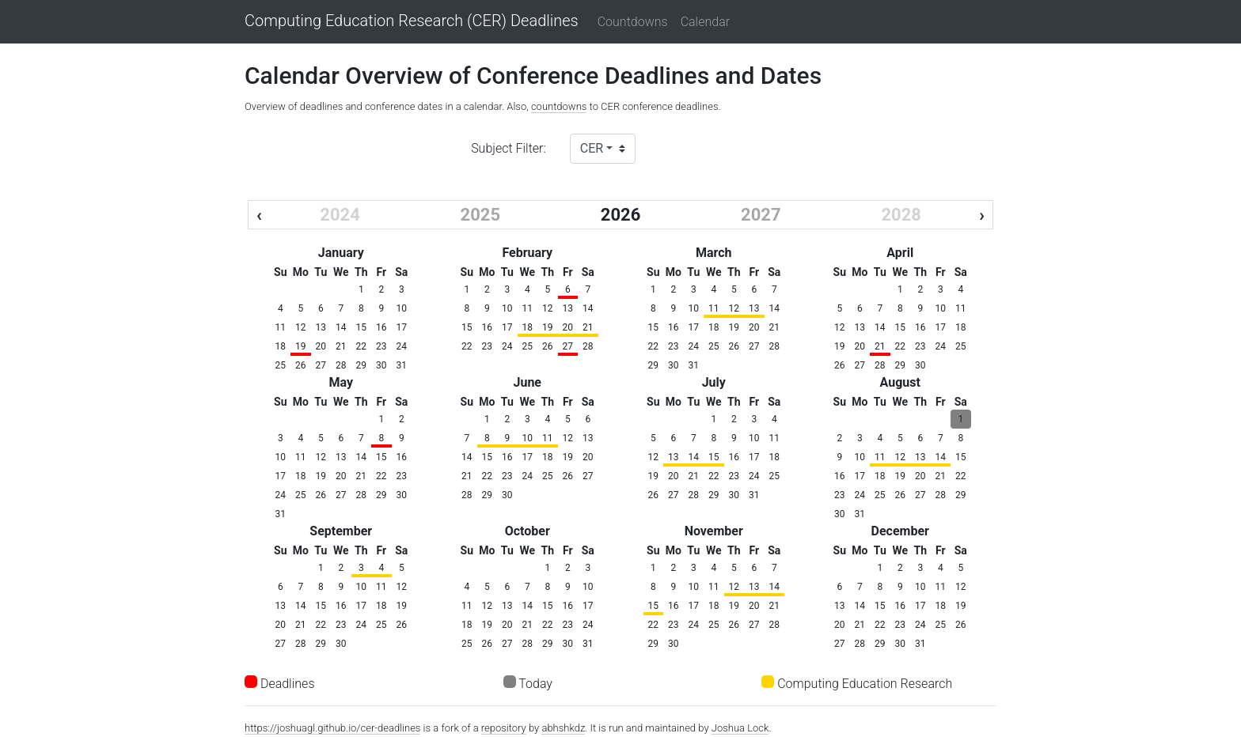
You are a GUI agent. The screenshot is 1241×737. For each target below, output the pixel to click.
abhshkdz (563, 728)
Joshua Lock (740, 728)
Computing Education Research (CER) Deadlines (412, 21)
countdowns (559, 106)
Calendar (705, 21)
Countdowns (633, 21)
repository (503, 728)
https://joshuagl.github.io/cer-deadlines (332, 728)
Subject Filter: (508, 148)
